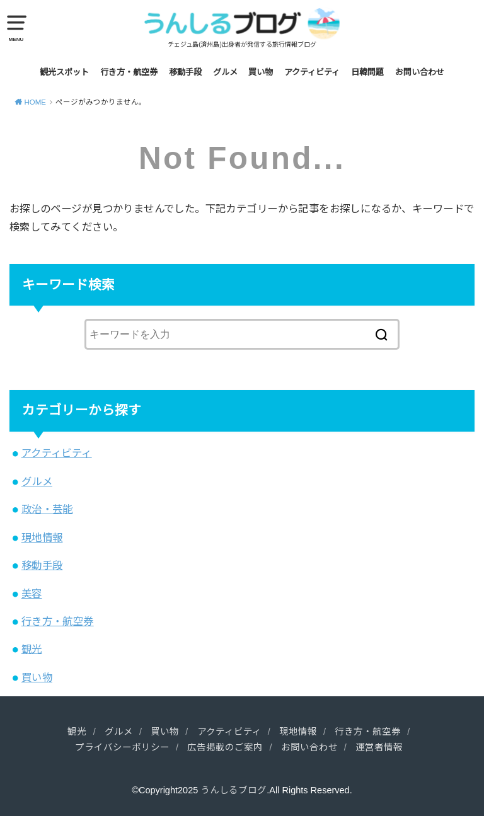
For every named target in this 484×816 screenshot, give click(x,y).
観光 (31, 649)
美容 (31, 593)
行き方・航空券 (129, 72)
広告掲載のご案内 (225, 747)
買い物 (260, 72)
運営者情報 (379, 747)
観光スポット (64, 72)
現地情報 (42, 537)
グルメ (225, 72)
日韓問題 (367, 72)
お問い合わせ (419, 72)
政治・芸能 (47, 509)
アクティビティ (312, 72)
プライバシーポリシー (122, 747)
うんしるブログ (233, 790)
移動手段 (185, 72)
